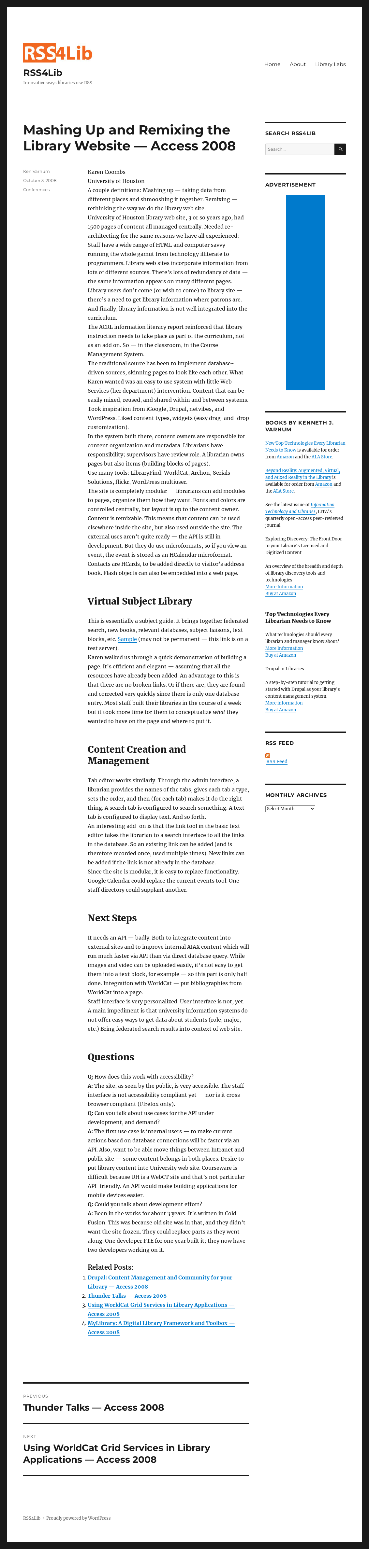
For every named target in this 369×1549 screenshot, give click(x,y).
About (298, 64)
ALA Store (322, 457)
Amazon (285, 457)
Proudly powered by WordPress (78, 1518)
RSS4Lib (42, 72)
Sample (127, 639)
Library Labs (330, 64)
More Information (284, 587)
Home (272, 64)
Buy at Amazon (280, 593)
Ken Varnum (36, 171)
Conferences (36, 189)
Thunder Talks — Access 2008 (127, 1295)
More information (284, 703)
